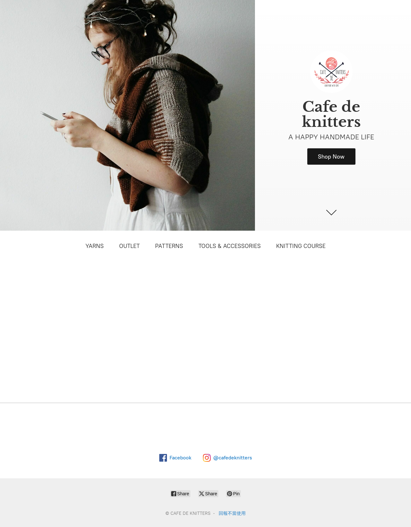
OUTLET (129, 246)
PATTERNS (169, 246)
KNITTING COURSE (301, 246)
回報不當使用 (232, 513)
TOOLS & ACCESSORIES (229, 246)
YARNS (94, 246)
